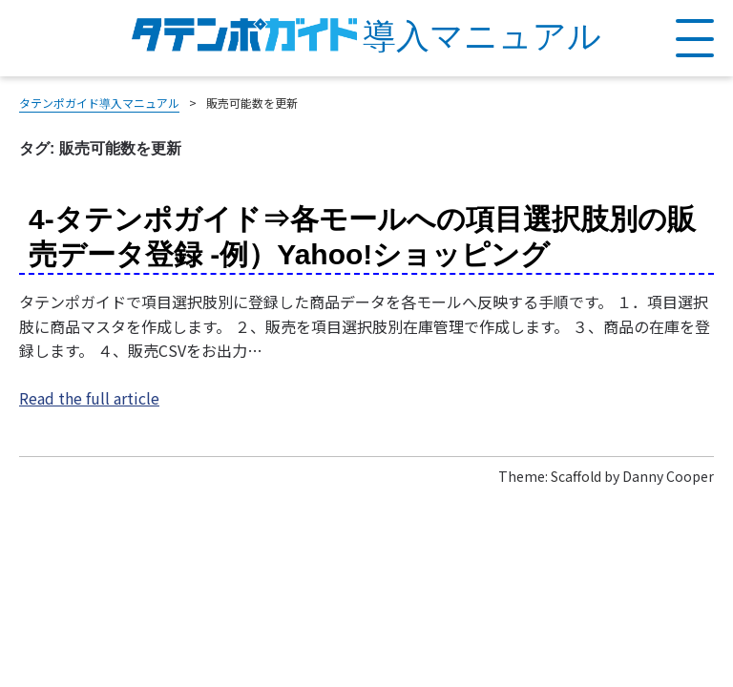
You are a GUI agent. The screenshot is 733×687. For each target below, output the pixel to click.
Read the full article (89, 397)
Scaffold (576, 476)
